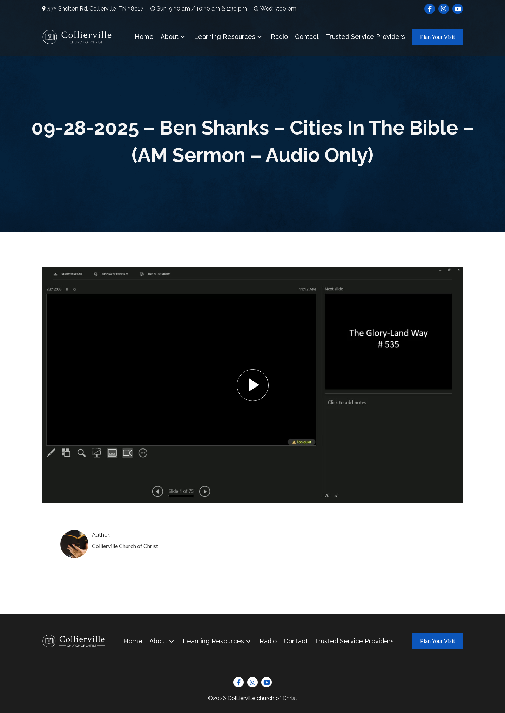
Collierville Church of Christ (125, 545)
